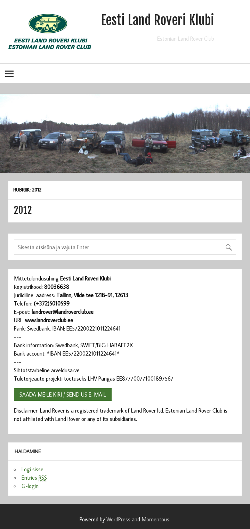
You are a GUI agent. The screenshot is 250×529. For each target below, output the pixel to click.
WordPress (118, 519)
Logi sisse (32, 469)
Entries (34, 477)
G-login (30, 485)
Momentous (155, 519)
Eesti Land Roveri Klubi (157, 20)
